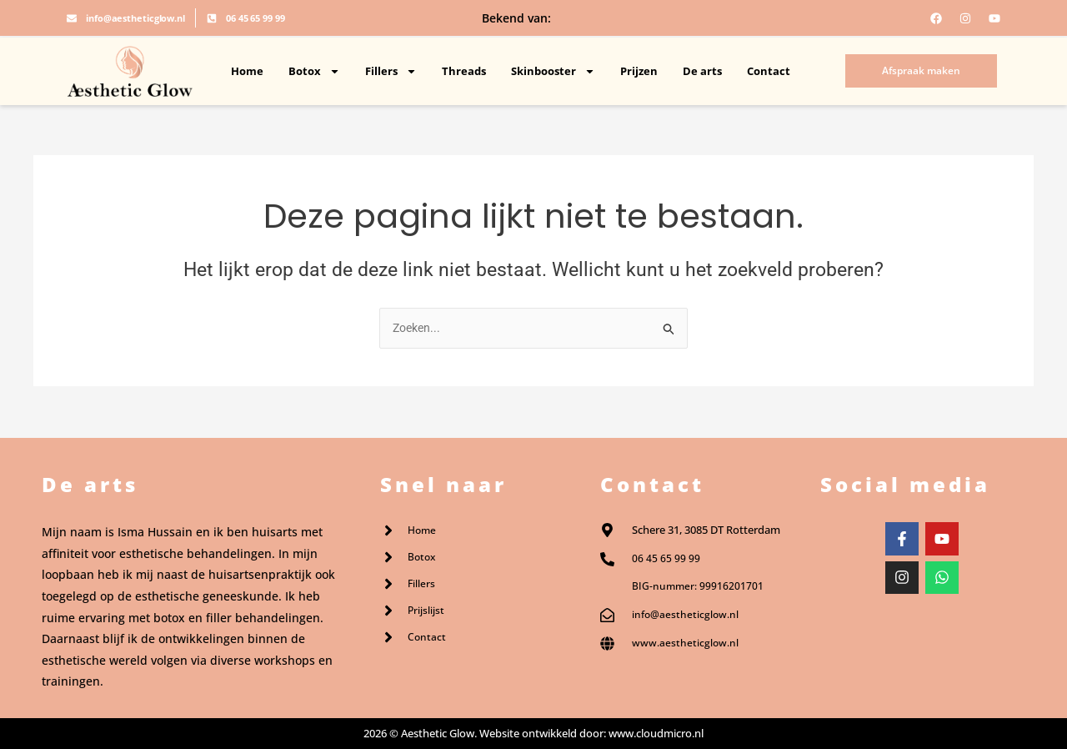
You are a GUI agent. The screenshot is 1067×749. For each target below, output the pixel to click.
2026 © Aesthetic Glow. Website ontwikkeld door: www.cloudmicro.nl (533, 733)
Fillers (391, 71)
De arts (702, 70)
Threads (464, 70)
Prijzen (639, 70)
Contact (768, 70)
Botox (314, 71)
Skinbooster (553, 71)
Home (247, 70)
